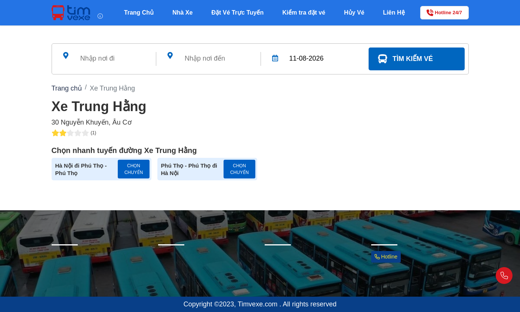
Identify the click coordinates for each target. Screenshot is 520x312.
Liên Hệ (394, 12)
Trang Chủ (139, 12)
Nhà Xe (182, 12)
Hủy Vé (354, 12)
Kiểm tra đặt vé (303, 12)
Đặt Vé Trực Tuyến (237, 12)
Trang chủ (67, 88)
